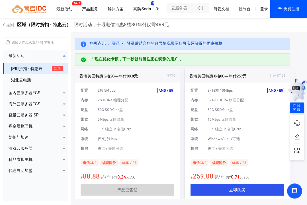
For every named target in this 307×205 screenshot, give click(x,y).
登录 (264, 8)
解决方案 (116, 8)
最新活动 (65, 6)
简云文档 (221, 8)
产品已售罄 (127, 189)
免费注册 (291, 8)
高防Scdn (143, 6)
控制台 (245, 8)
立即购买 (237, 189)
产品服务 (90, 8)
